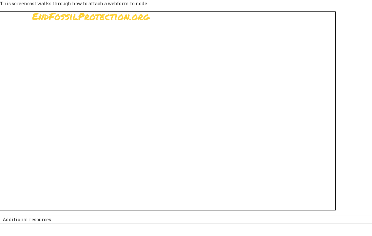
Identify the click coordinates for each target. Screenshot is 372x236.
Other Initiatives (304, 34)
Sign (146, 34)
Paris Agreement (184, 34)
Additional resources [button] (27, 219)
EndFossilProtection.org (91, 16)
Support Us (232, 34)
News (265, 34)
